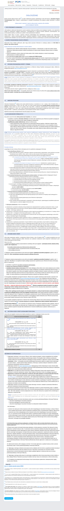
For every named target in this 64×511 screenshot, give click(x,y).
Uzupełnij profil (8, 498)
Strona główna (11, 5)
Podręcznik (34, 5)
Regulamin (28, 5)
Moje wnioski (18, 5)
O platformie (41, 5)
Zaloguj (53, 5)
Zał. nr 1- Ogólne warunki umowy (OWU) (13, 466)
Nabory (24, 5)
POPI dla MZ (47, 5)
